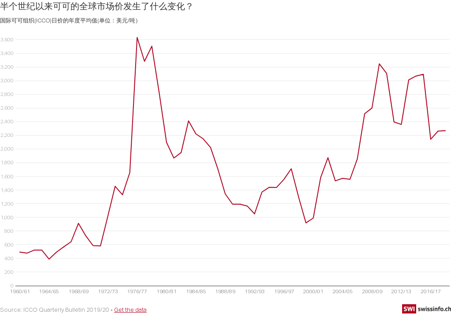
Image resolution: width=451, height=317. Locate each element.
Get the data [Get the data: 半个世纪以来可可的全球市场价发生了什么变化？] (130, 309)
